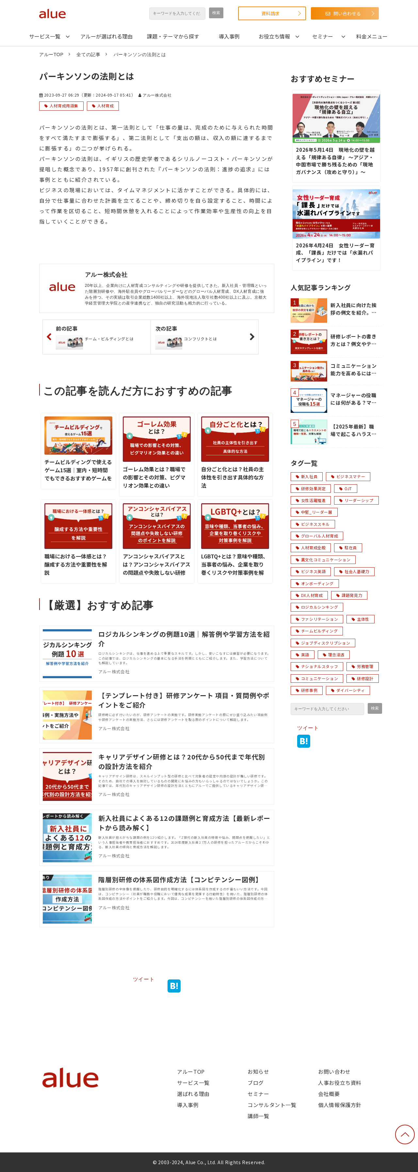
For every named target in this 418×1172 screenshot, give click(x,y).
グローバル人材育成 (317, 536)
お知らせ (258, 1071)
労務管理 (362, 666)
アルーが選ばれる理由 (106, 36)
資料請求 (270, 13)
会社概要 (329, 1094)
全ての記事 (88, 54)
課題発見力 (349, 595)
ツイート (144, 979)
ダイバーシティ (348, 690)
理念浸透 (334, 654)
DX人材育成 (309, 595)
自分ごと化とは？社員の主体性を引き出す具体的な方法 (232, 477)
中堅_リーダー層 (314, 512)
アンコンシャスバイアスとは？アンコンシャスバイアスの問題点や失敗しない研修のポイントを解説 (156, 568)
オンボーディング (315, 583)
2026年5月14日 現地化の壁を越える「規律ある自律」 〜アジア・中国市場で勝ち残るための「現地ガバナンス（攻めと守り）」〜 (335, 160)
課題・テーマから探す (173, 36)
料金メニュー (372, 36)
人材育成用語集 (64, 105)
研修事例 (306, 690)
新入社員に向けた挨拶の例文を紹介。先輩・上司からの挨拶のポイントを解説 (353, 309)
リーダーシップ (356, 500)
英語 (302, 654)
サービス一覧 (44, 36)
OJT (345, 488)
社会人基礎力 (354, 571)
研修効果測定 (311, 488)
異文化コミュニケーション (323, 559)
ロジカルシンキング (317, 607)
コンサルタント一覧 (272, 1105)
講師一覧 (258, 1116)
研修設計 (362, 678)
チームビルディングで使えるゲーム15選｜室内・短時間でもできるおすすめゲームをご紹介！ (78, 474)
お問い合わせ (334, 1071)
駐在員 (348, 547)
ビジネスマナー (348, 476)
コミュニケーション (317, 678)
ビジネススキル (313, 524)
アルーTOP (51, 54)
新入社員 (306, 476)
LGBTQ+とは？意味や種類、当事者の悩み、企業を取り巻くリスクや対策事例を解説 (234, 568)
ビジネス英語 (311, 571)
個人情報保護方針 (340, 1105)
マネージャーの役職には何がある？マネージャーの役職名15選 (354, 399)
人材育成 (105, 105)
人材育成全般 (311, 547)
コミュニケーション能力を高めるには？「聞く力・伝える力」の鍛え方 (353, 369)
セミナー (322, 36)
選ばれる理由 (193, 1094)
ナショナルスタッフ (317, 666)
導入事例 (229, 36)
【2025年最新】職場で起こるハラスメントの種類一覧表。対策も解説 (353, 430)
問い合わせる (347, 13)
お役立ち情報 (274, 36)
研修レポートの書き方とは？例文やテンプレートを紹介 (353, 340)
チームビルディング (317, 630)
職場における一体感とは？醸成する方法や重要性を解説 (75, 564)
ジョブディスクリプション (323, 643)
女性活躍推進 (311, 500)
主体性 (360, 619)
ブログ (256, 1082)
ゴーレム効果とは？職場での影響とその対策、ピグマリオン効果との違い (154, 477)
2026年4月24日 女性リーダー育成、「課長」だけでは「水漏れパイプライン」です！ (335, 252)
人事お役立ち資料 (340, 1082)
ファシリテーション (317, 619)
